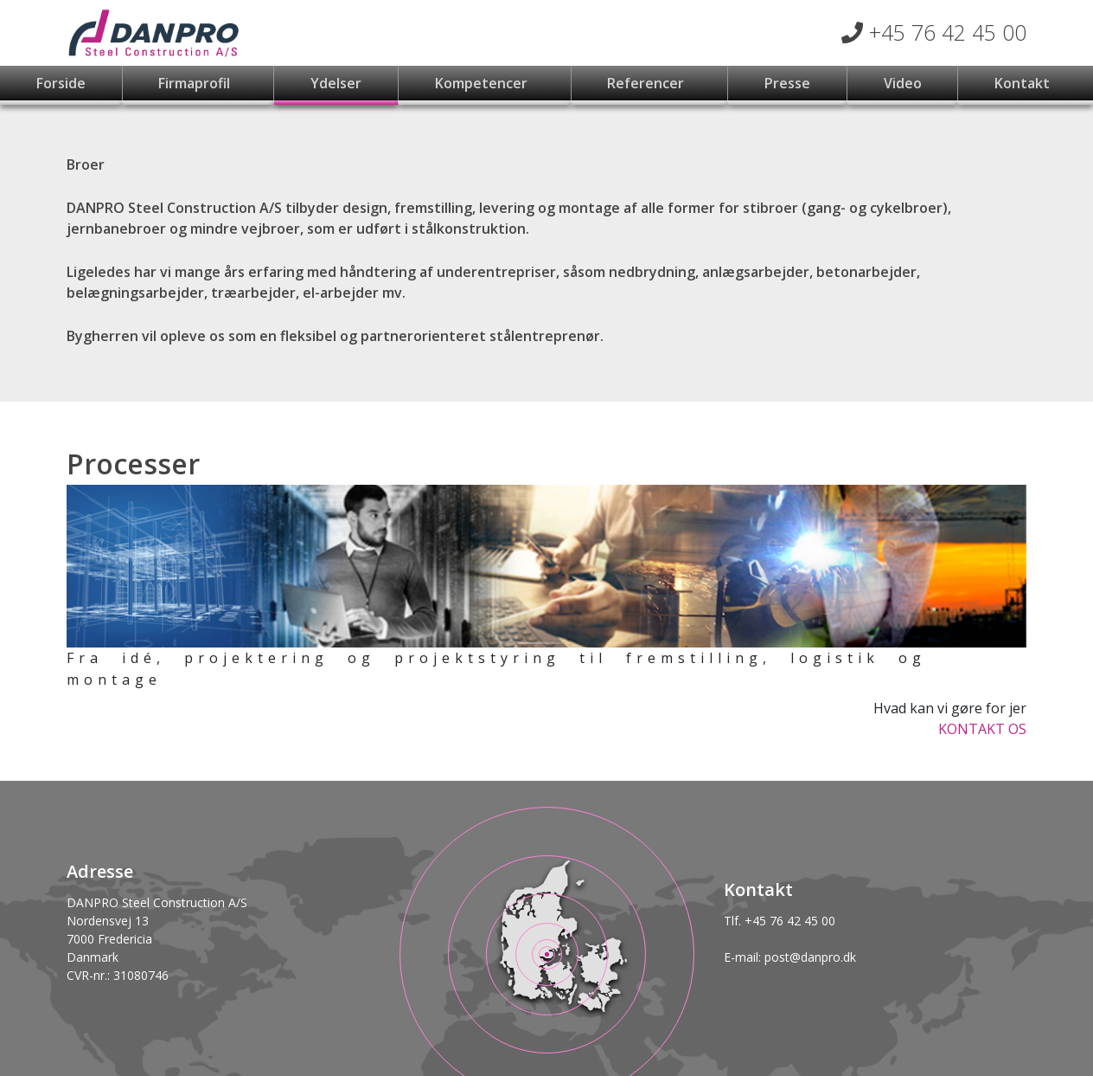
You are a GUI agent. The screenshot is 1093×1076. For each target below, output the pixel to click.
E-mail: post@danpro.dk (790, 957)
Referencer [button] (647, 83)
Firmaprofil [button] (195, 83)
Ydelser (335, 83)
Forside (61, 83)
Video (903, 83)
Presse (787, 83)
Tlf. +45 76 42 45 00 (779, 920)
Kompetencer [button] (483, 83)
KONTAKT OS (982, 728)
